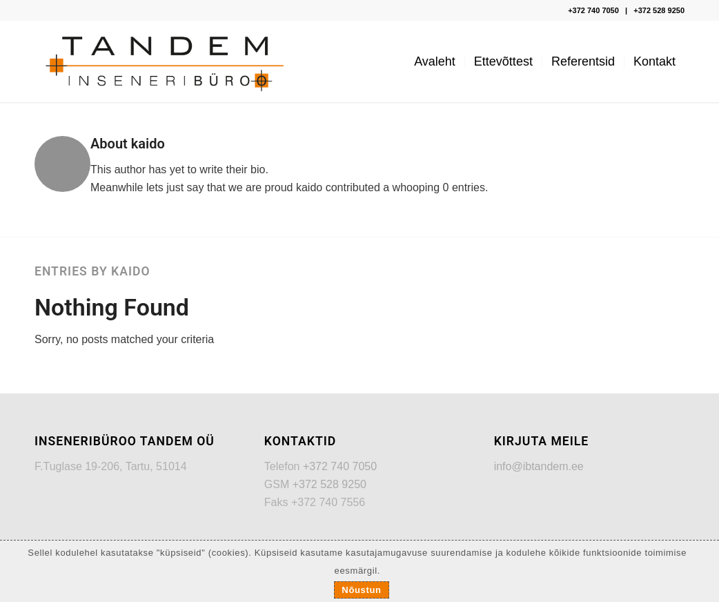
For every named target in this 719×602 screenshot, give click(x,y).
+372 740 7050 (593, 10)
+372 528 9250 (658, 10)
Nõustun (361, 590)
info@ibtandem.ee (539, 466)
